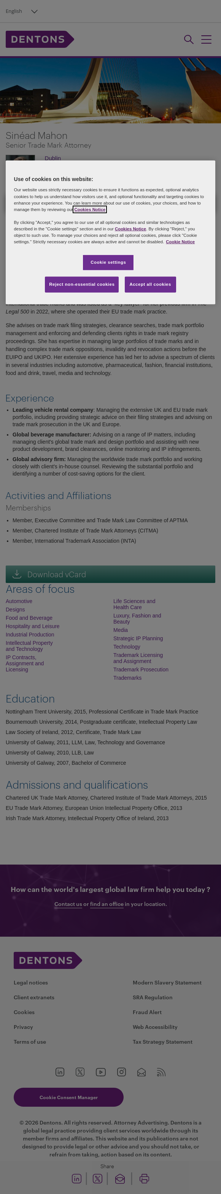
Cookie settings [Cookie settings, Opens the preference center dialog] (108, 262)
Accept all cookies (150, 284)
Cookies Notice (89, 209)
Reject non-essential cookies (81, 284)
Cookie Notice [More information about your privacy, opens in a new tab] (180, 241)
